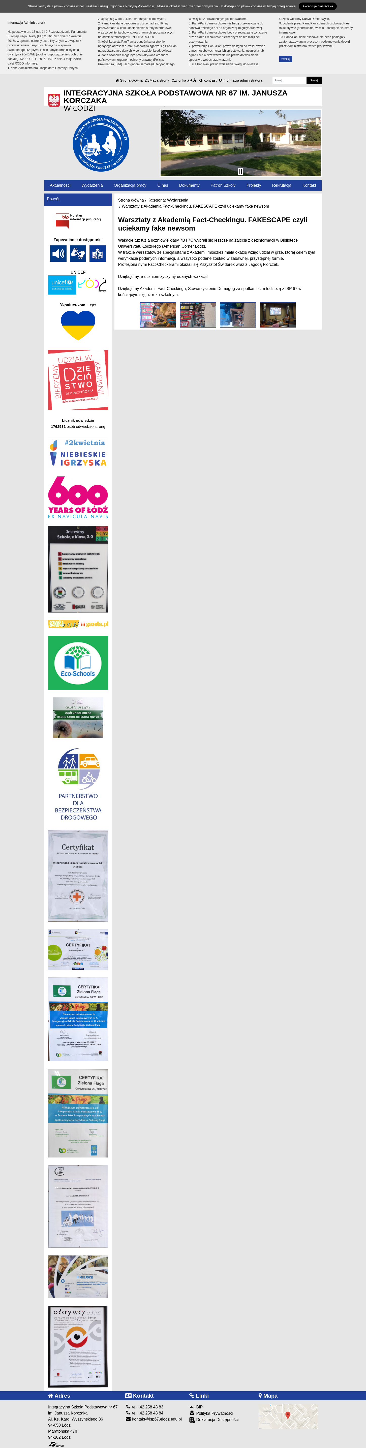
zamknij (285, 59)
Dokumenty (189, 185)
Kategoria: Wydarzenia (167, 200)
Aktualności (60, 185)
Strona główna (129, 80)
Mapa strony (157, 80)
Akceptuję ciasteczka (317, 6)
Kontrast (208, 80)
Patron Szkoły (222, 185)
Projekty (254, 185)
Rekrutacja (281, 185)
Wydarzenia (92, 185)
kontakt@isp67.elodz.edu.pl (153, 1419)
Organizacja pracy (130, 185)
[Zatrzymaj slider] (240, 171)
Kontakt (309, 185)
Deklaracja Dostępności (214, 1420)
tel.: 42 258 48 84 (144, 1413)
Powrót (53, 199)
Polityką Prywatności (140, 6)
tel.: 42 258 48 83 (144, 1407)
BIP (196, 1407)
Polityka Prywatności (211, 1413)
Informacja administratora (240, 80)
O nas (162, 185)
